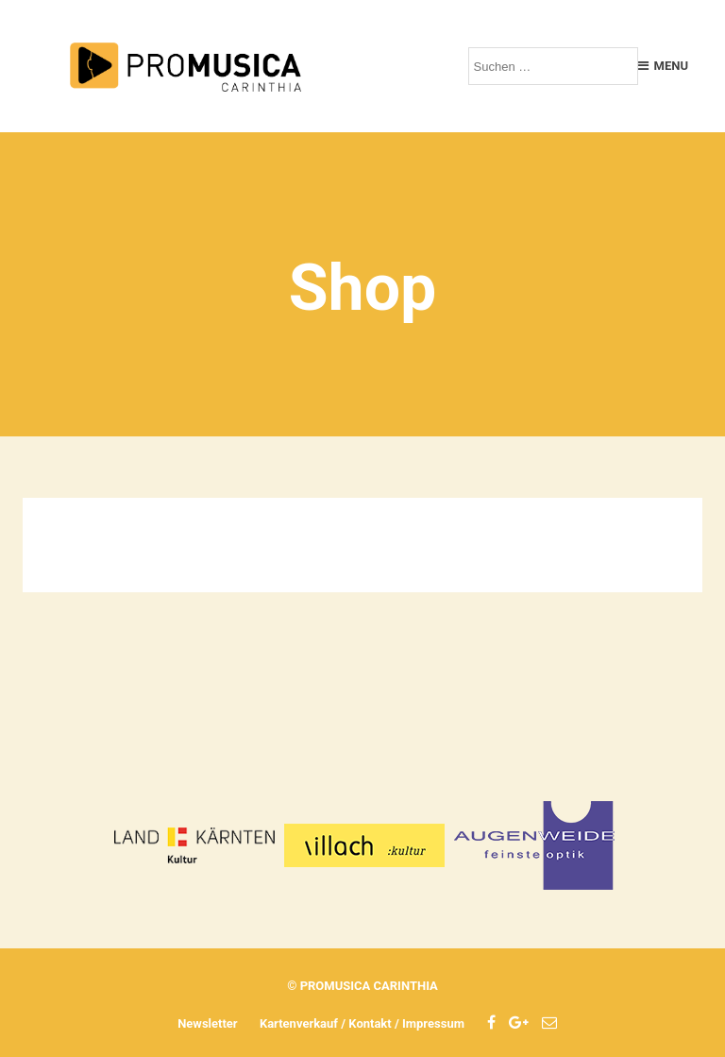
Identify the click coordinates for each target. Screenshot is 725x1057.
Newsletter (207, 1023)
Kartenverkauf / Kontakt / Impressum (362, 1023)
